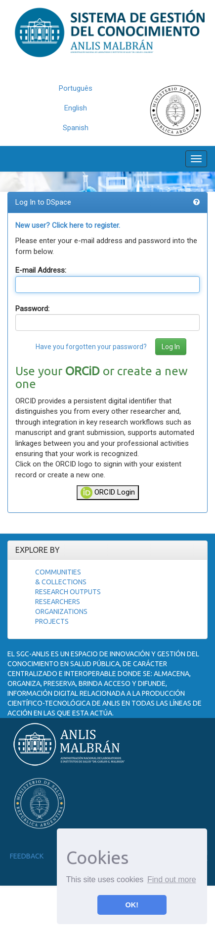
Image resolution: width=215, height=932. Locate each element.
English (75, 108)
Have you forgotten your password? (91, 347)
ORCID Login (108, 493)
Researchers (57, 602)
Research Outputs (68, 592)
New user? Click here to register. (67, 225)
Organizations (61, 611)
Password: (32, 308)
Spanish (75, 127)
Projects (52, 621)
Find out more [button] (171, 879)
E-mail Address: (40, 270)
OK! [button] (132, 905)
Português (75, 88)
